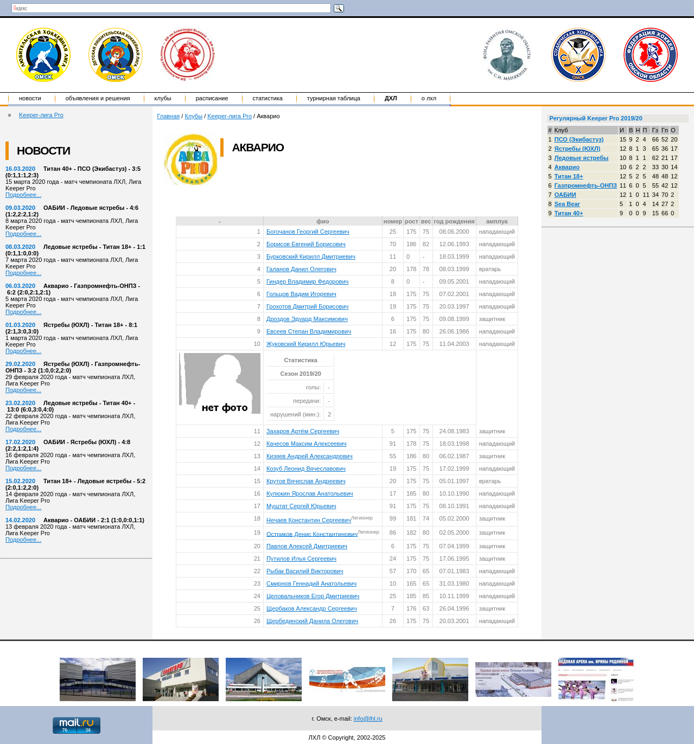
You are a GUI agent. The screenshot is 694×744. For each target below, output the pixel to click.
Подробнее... (23, 194)
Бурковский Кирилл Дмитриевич (310, 256)
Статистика (268, 98)
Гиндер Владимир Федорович (307, 281)
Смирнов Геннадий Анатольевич (311, 583)
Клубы (163, 98)
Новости (30, 98)
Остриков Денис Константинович (312, 533)
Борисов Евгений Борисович (306, 244)
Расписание (212, 98)
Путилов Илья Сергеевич (301, 558)
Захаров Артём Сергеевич (302, 431)
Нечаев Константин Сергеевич (308, 520)
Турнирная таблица (333, 98)
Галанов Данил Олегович (301, 269)
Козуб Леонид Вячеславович (306, 468)
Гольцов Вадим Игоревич (301, 294)
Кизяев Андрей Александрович (309, 456)
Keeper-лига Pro (41, 115)
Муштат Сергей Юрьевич (301, 506)
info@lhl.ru (368, 718)
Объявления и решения (98, 98)
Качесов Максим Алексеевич (306, 443)
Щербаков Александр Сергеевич (311, 608)
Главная (168, 116)
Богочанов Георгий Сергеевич (307, 231)
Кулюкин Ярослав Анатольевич (309, 493)
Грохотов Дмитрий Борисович (307, 306)
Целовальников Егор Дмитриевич (312, 596)
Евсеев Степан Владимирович (308, 331)
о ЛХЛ (429, 98)
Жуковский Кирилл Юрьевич (305, 344)
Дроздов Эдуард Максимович (307, 319)
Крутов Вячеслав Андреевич (306, 481)
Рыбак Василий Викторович (304, 571)
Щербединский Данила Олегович (312, 621)
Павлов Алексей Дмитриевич (306, 546)
